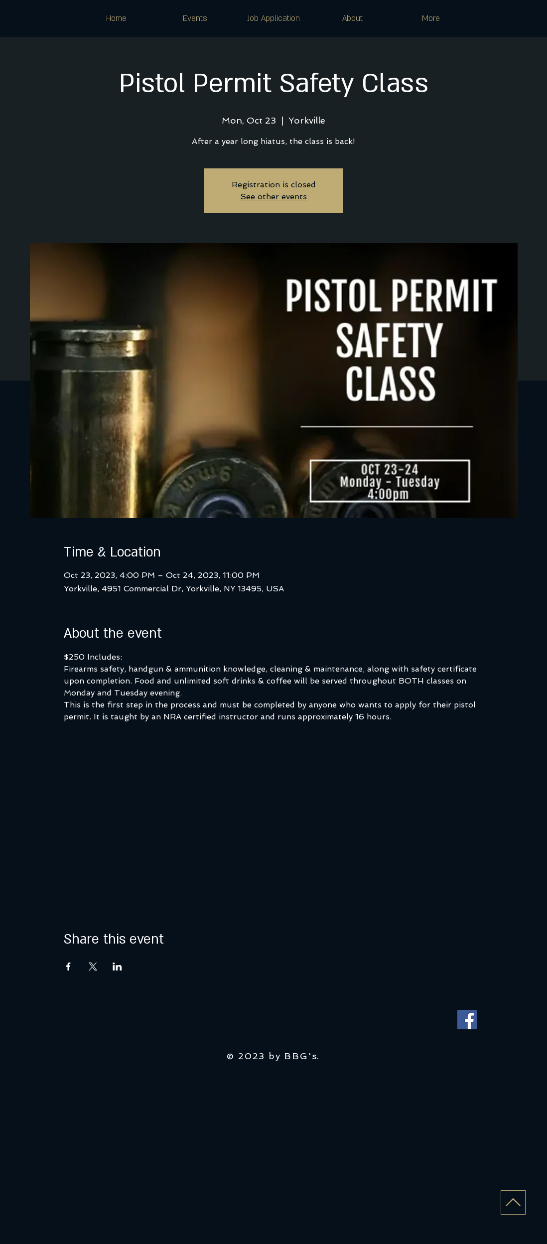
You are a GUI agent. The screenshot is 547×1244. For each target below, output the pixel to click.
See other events (273, 196)
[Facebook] (467, 1019)
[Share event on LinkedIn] (117, 966)
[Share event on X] (93, 966)
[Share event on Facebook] (68, 966)
